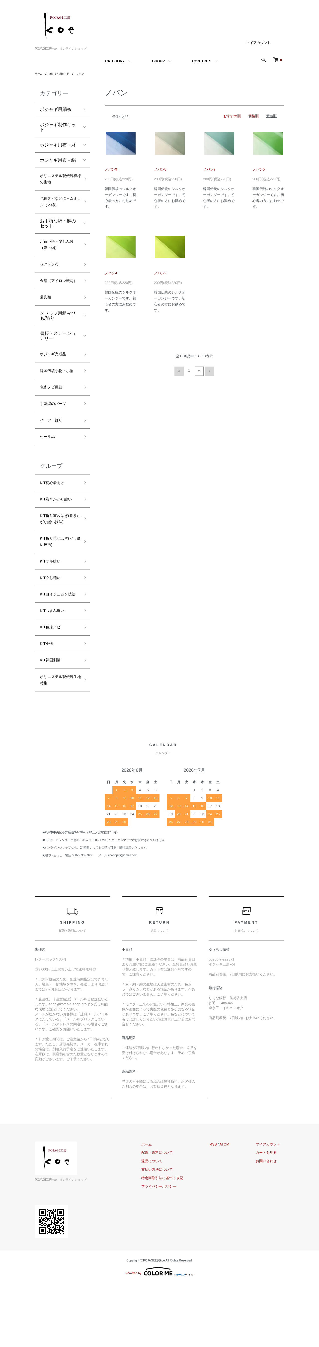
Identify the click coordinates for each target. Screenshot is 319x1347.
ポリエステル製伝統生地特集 (58, 742)
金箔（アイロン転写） (58, 295)
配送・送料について (169, 1216)
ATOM (232, 1208)
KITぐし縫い (52, 623)
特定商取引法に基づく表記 (174, 1242)
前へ (180, 371)
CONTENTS (201, 61)
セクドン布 (51, 273)
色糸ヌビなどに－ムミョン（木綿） (58, 205)
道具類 (46, 316)
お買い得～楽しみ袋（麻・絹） (58, 251)
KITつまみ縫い (54, 667)
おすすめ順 (232, 116)
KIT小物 (48, 702)
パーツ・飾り (53, 453)
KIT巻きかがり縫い (59, 536)
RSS (221, 1208)
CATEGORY (115, 61)
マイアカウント (258, 43)
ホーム (39, 73)
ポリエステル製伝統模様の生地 (58, 180)
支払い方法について (169, 1233)
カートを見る (270, 1216)
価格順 (253, 116)
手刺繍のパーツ (55, 435)
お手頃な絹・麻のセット (58, 229)
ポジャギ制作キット (58, 127)
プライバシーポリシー (170, 1250)
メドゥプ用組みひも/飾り (58, 336)
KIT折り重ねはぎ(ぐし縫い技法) (60, 584)
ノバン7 (209, 169)
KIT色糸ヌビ (52, 684)
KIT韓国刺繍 (52, 720)
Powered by (159, 1335)
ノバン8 (160, 169)
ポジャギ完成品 (55, 374)
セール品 (49, 471)
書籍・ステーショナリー (58, 356)
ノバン (86, 73)
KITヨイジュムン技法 (59, 645)
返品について (163, 1225)
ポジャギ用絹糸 (55, 109)
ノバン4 (111, 273)
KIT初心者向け (54, 519)
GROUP (158, 61)
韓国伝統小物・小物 (58, 396)
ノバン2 (160, 273)
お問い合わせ (270, 1225)
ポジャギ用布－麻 (58, 144)
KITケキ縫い (52, 605)
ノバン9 (111, 169)
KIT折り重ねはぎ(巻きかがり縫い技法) (60, 558)
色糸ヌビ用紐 (53, 418)
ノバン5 (258, 169)
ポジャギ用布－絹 (63, 73)
